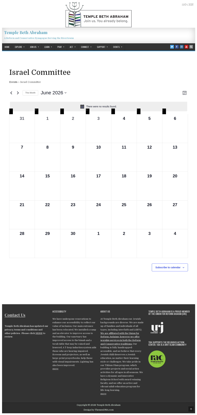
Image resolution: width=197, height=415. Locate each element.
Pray (59, 47)
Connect (85, 47)
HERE (38, 333)
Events (116, 47)
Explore (18, 47)
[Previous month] (11, 93)
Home (7, 47)
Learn (47, 47)
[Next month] (18, 93)
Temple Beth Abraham (25, 32)
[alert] (98, 106)
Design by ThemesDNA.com (99, 410)
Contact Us (15, 315)
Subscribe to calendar (167, 267)
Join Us (33, 47)
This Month (30, 93)
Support (101, 47)
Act (71, 47)
